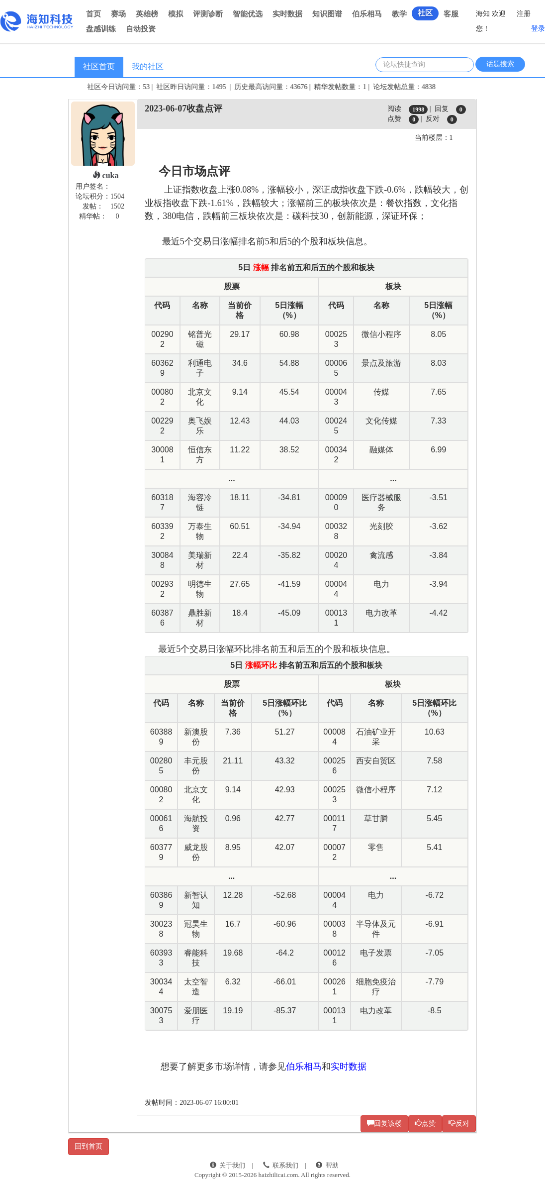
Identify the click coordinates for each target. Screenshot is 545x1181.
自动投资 (141, 29)
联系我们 (285, 1165)
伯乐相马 (367, 14)
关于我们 (232, 1165)
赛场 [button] (118, 14)
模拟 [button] (175, 14)
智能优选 (248, 14)
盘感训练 (101, 29)
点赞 (425, 1123)
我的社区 (148, 66)
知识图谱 (327, 14)
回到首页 (88, 1146)
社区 (425, 13)
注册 (524, 13)
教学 (399, 14)
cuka (105, 175)
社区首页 (99, 66)
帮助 (332, 1165)
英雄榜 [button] (147, 14)
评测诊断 (208, 14)
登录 (538, 28)
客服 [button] (451, 14)
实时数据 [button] (287, 14)
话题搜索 (500, 64)
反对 (459, 1123)
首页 (93, 14)
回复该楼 (384, 1123)
